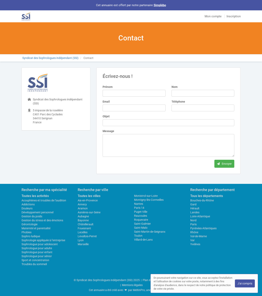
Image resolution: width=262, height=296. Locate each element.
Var (192, 240)
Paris (193, 224)
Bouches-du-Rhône (202, 200)
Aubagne (83, 216)
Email (106, 101)
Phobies (26, 232)
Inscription (234, 16)
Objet (106, 116)
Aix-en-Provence (88, 200)
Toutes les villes (89, 196)
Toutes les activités (35, 196)
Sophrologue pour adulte (37, 248)
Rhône (194, 232)
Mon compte (213, 16)
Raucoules (140, 215)
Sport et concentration (35, 260)
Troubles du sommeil (34, 264)
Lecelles (82, 232)
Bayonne (83, 220)
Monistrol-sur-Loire (146, 195)
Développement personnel (37, 212)
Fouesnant (84, 228)
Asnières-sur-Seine (89, 212)
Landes (194, 212)
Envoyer (224, 163)
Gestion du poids (32, 216)
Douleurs (27, 208)
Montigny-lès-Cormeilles (149, 199)
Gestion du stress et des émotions (42, 220)
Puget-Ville (140, 211)
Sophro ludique (31, 236)
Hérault (194, 208)
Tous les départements (206, 196)
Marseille (83, 244)
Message (108, 131)
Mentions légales (132, 285)
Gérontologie (29, 224)
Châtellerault (85, 224)
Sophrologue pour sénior (37, 256)
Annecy (82, 204)
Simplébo (160, 5)
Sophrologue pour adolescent (40, 244)
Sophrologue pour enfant (37, 252)
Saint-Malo (140, 227)
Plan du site (150, 280)
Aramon (83, 208)
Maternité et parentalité (36, 228)
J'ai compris (244, 283)
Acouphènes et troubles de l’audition (44, 200)
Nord (193, 220)
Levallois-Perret (87, 236)
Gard (193, 204)
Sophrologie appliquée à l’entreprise (43, 240)
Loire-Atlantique (200, 216)
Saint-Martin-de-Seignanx (149, 231)
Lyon (81, 240)
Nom (175, 86)
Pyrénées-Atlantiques (203, 228)
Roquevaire (141, 219)
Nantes (138, 203)
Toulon (138, 235)
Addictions (28, 204)
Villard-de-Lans (143, 239)
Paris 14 (139, 207)
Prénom (108, 86)
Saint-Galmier (142, 223)
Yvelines (195, 244)
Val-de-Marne (198, 236)
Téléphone (178, 101)
